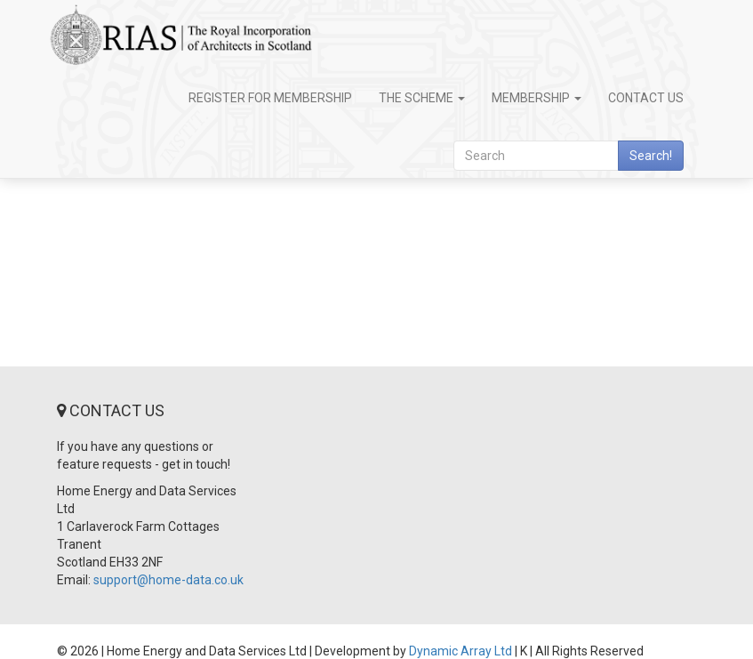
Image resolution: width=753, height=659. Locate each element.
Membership (536, 98)
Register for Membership (270, 98)
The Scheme (422, 98)
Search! (650, 156)
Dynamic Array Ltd (460, 651)
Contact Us (646, 98)
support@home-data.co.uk (168, 580)
